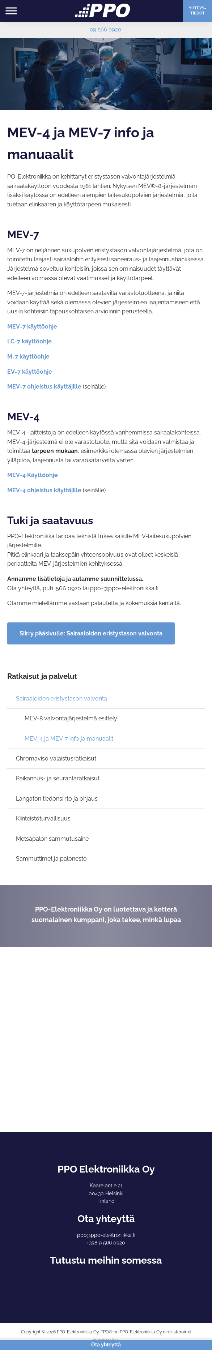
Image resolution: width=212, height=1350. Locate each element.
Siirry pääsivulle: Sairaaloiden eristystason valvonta (91, 633)
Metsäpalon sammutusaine (52, 838)
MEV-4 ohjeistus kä (33, 490)
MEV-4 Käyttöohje (32, 475)
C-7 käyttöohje (31, 341)
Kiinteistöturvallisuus (43, 818)
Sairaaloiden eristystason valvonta (61, 698)
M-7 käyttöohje (28, 356)
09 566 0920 (105, 29)
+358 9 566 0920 (106, 1243)
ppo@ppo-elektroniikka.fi (106, 1235)
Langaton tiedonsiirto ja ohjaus (57, 798)
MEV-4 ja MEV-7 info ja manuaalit (69, 738)
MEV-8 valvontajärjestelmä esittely (71, 718)
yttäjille (70, 490)
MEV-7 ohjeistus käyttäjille (44, 386)
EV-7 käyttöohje (29, 371)
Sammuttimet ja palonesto (51, 858)
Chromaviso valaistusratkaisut (56, 758)
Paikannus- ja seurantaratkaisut (57, 778)
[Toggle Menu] (11, 10)
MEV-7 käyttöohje (32, 326)
